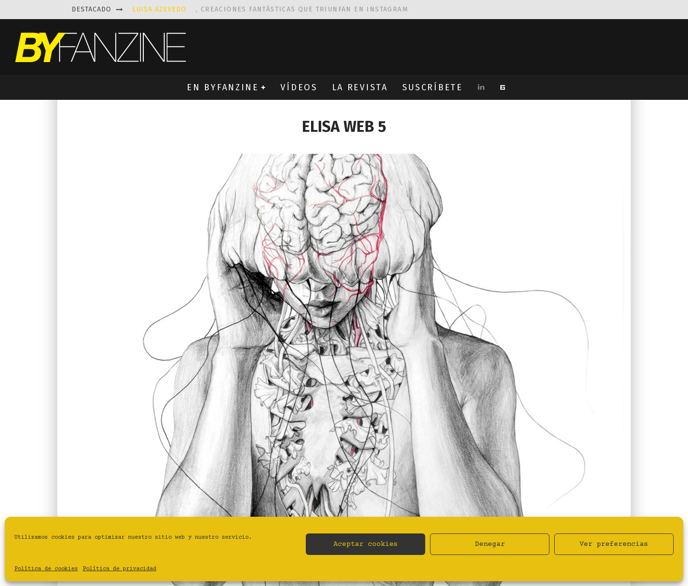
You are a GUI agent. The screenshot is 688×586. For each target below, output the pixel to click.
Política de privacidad (119, 569)
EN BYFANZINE (222, 87)
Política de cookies (46, 569)
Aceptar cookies (365, 544)
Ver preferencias (614, 544)
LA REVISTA (360, 87)
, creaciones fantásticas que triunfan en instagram (270, 9)
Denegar (490, 544)
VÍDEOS (298, 87)
